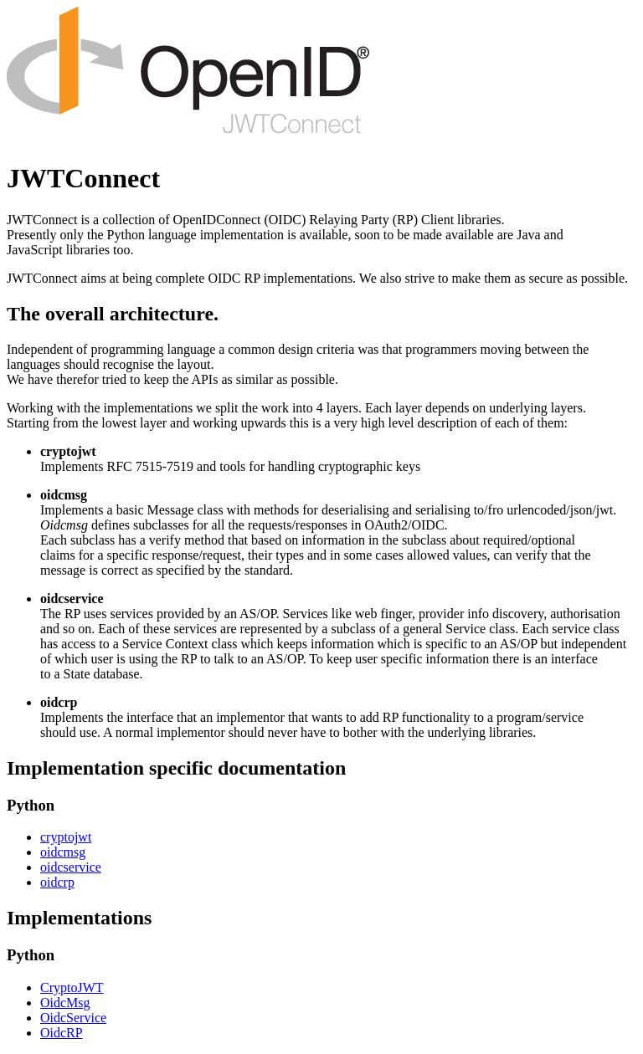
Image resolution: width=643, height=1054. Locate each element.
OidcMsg (65, 1002)
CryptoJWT (72, 987)
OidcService (73, 1018)
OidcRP (61, 1033)
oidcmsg (62, 852)
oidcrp (57, 882)
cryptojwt (65, 837)
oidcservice (70, 867)
